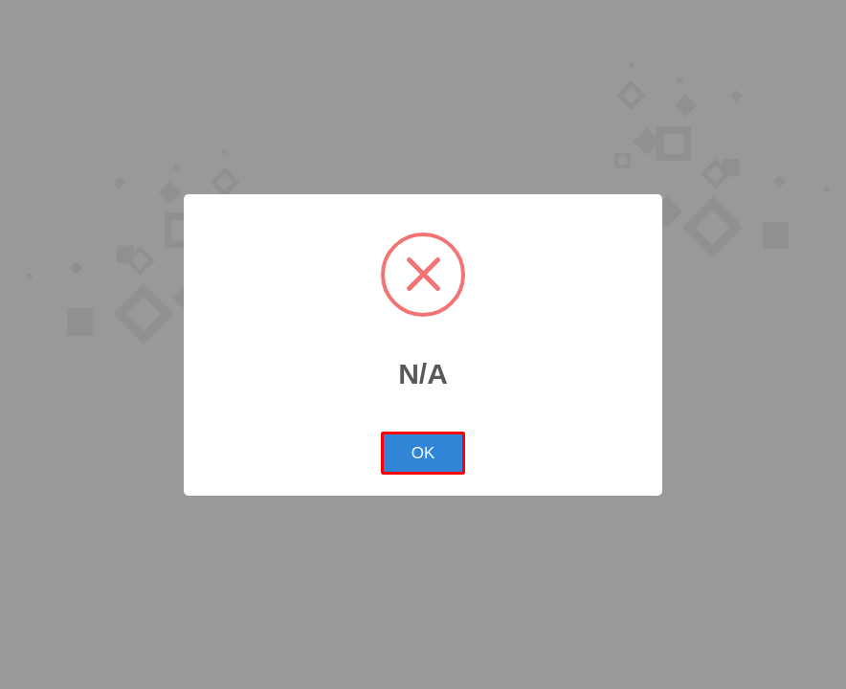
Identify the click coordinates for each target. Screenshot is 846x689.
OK (423, 453)
